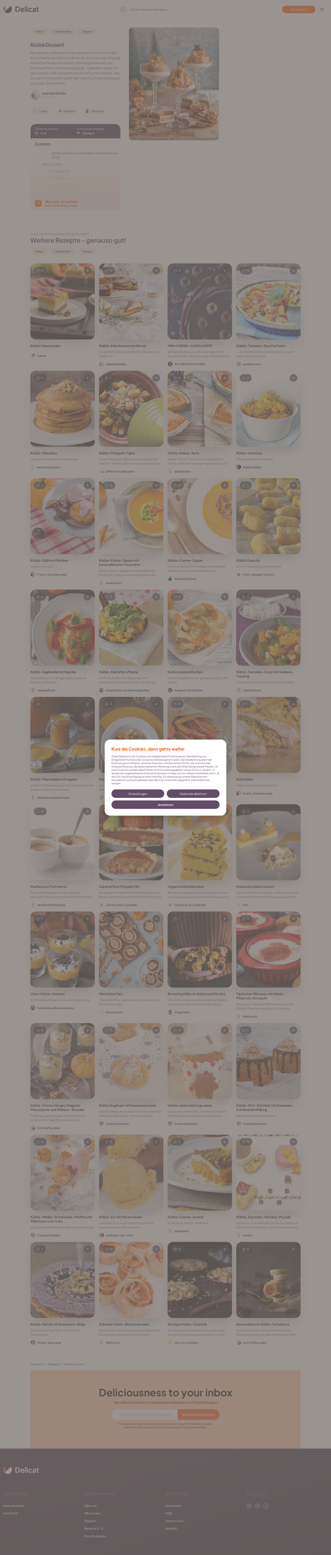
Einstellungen (138, 794)
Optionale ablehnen (193, 794)
